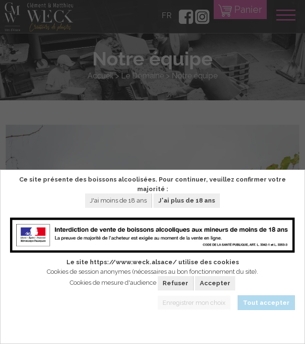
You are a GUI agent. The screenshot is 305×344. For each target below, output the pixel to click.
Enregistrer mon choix (194, 302)
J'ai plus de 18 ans (186, 200)
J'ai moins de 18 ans (118, 200)
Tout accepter (266, 302)
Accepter (215, 283)
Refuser (175, 283)
